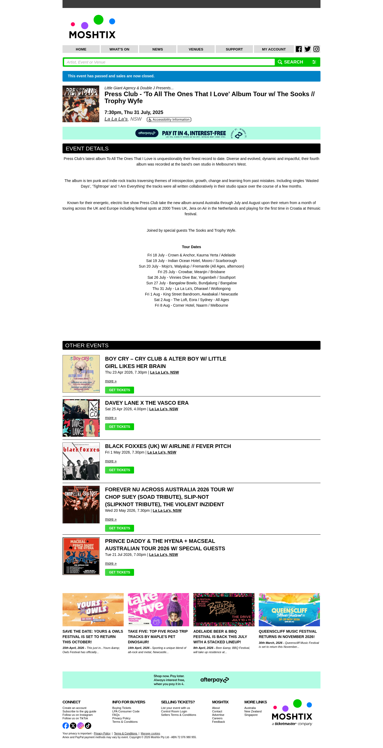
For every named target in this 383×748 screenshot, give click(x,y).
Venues (196, 49)
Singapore (251, 714)
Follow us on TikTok (75, 718)
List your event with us (175, 707)
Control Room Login (174, 711)
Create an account (74, 707)
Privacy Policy (121, 718)
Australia (250, 707)
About (216, 707)
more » (111, 381)
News (157, 49)
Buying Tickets (121, 707)
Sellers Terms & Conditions (178, 714)
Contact (217, 711)
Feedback (218, 721)
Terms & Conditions (125, 721)
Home (81, 49)
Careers (217, 718)
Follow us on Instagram (78, 714)
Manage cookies (150, 733)
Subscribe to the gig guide (79, 711)
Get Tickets (119, 390)
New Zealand (253, 711)
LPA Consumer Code (126, 711)
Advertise (218, 714)
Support (234, 49)
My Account (274, 49)
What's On (120, 49)
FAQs (116, 714)
